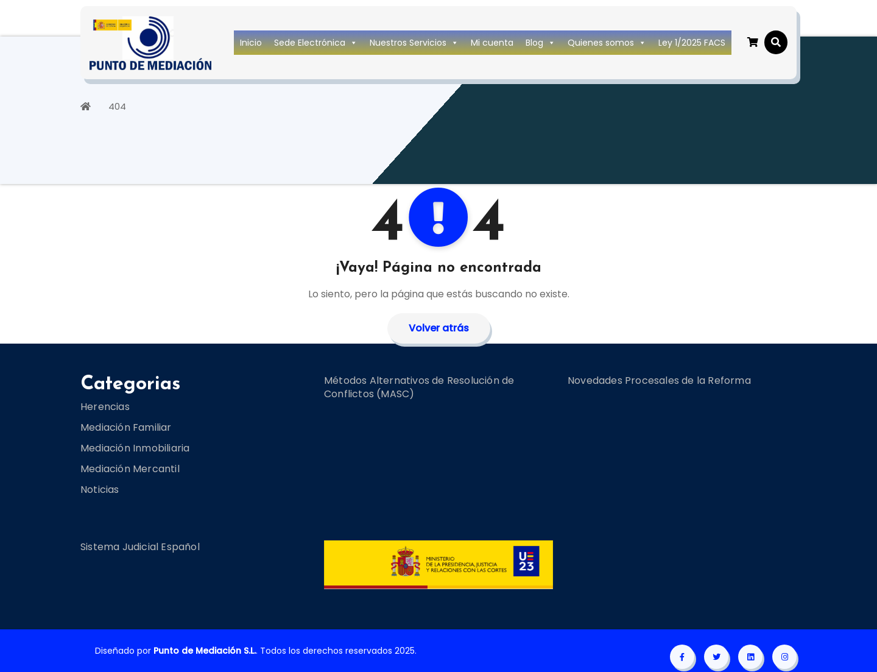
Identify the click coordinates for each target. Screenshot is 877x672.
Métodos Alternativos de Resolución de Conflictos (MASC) (419, 387)
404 (117, 106)
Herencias (105, 407)
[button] (775, 42)
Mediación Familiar (126, 427)
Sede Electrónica (315, 42)
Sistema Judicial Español (140, 547)
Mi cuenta (492, 43)
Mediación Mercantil (130, 469)
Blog (540, 42)
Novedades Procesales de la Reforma (659, 380)
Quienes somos (607, 42)
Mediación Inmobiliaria (134, 448)
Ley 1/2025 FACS (691, 43)
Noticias (99, 490)
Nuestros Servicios (414, 42)
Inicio (251, 43)
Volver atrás (439, 328)
